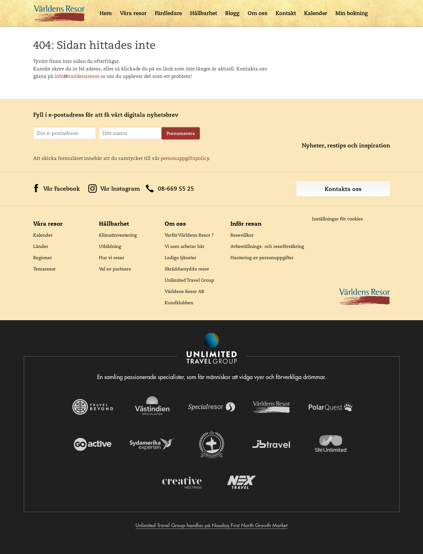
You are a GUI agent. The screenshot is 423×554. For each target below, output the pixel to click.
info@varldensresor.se (80, 76)
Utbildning (110, 246)
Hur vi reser (111, 257)
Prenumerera (181, 133)
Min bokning (351, 13)
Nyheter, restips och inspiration (346, 145)
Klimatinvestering (118, 235)
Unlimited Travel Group (189, 280)
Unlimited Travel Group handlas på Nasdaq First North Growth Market (211, 525)
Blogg (232, 13)
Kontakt (286, 13)
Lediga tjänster (180, 257)
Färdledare (168, 13)
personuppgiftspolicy (185, 158)
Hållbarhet (203, 13)
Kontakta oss (343, 188)
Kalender (315, 13)
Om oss (257, 13)
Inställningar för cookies (337, 219)
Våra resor (133, 13)
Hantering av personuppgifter (262, 257)
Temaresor (44, 269)
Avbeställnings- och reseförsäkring (267, 246)
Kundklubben (179, 302)
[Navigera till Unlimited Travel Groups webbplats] (211, 349)
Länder (40, 246)
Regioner (42, 257)
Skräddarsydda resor (187, 269)
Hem (106, 13)
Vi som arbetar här (184, 246)
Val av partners (115, 269)
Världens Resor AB (184, 291)
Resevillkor (242, 235)
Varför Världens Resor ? (189, 235)
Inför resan (245, 223)
